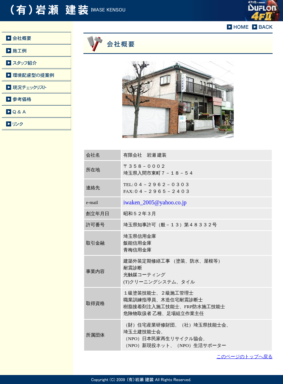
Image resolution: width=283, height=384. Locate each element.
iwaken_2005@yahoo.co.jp (155, 202)
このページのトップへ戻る (244, 356)
